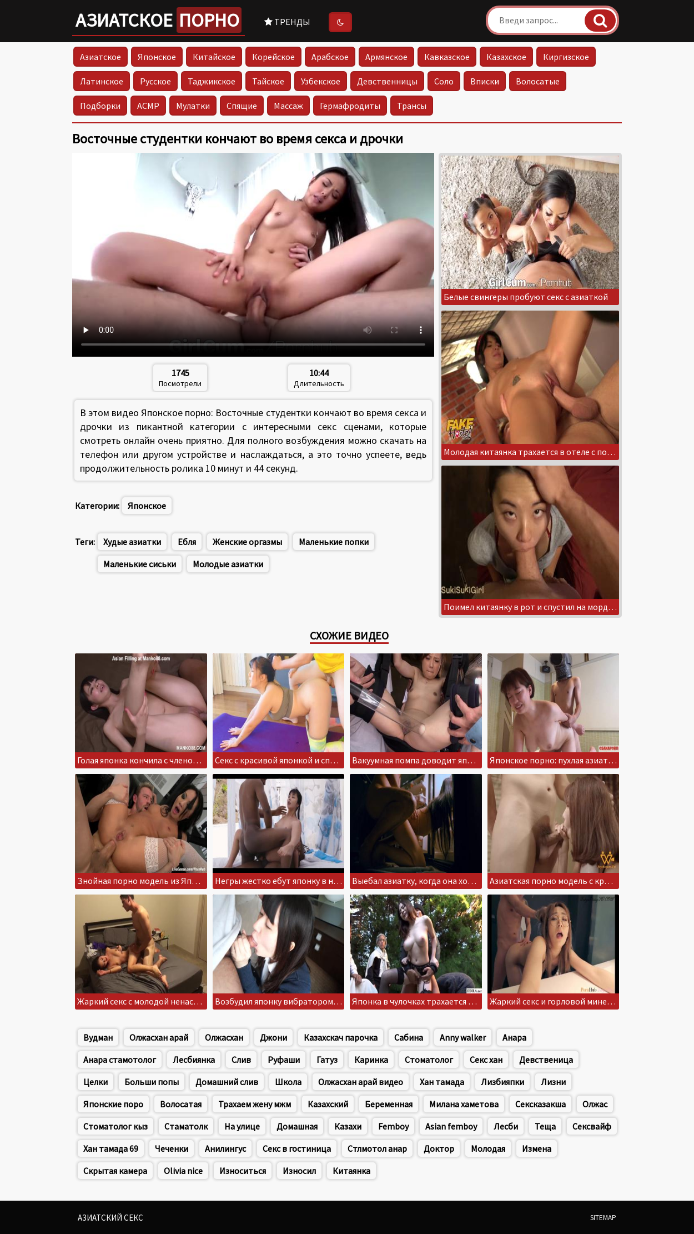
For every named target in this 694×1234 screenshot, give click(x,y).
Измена (536, 1148)
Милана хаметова (464, 1104)
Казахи (347, 1126)
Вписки (484, 81)
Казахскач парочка (341, 1037)
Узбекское (320, 81)
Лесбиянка (194, 1059)
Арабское (330, 56)
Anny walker (463, 1037)
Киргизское (566, 56)
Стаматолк (186, 1126)
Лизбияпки (502, 1081)
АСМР (148, 105)
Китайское (214, 56)
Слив (241, 1059)
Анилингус (225, 1148)
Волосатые (538, 81)
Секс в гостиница (297, 1148)
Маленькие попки (334, 541)
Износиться (242, 1170)
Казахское (506, 56)
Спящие (242, 105)
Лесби (506, 1126)
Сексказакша (540, 1104)
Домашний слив (226, 1081)
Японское (157, 56)
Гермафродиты (350, 105)
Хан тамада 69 (110, 1148)
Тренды (287, 21)
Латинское (101, 81)
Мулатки (193, 105)
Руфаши (284, 1059)
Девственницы (387, 81)
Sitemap (603, 1217)
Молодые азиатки (228, 563)
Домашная (297, 1126)
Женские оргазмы (247, 541)
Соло (444, 81)
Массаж (288, 105)
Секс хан (486, 1059)
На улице (242, 1126)
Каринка (371, 1059)
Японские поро (113, 1104)
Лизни (553, 1081)
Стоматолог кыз (115, 1126)
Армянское (386, 56)
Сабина (408, 1037)
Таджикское (211, 81)
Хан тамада (442, 1081)
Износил (299, 1170)
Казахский (328, 1104)
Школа (288, 1081)
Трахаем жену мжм (254, 1104)
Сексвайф (591, 1126)
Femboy (393, 1126)
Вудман (98, 1037)
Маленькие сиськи (139, 563)
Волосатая (181, 1104)
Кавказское (447, 56)
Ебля (187, 541)
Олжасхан (224, 1037)
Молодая (488, 1148)
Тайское (268, 81)
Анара (514, 1037)
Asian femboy (451, 1126)
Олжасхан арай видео (360, 1081)
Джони (273, 1037)
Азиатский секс (110, 1217)
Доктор (439, 1148)
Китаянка (351, 1170)
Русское (155, 81)
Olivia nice (183, 1170)
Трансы (411, 105)
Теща (545, 1126)
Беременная (389, 1104)
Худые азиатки (132, 541)
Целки (95, 1081)
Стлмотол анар (377, 1148)
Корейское (273, 56)
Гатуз (327, 1059)
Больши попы (151, 1081)
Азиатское (159, 20)
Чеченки (171, 1148)
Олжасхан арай (158, 1037)
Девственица (546, 1059)
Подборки (100, 105)
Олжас (594, 1104)
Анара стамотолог (119, 1059)
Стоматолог (429, 1059)
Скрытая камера (115, 1170)
